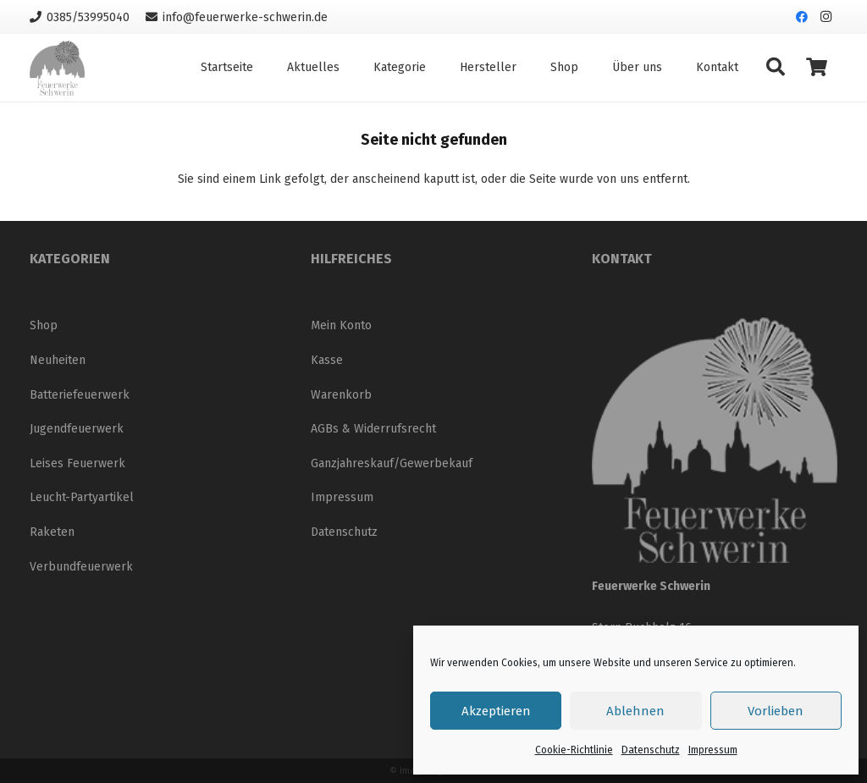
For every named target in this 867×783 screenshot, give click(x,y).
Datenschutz (650, 750)
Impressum (712, 750)
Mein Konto (341, 325)
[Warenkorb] (817, 68)
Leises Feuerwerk (77, 463)
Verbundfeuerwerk (81, 567)
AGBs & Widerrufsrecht (373, 429)
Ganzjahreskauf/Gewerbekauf (391, 463)
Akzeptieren (496, 711)
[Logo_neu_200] (57, 68)
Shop (44, 325)
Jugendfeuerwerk (77, 429)
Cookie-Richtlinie (574, 750)
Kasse (327, 360)
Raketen (52, 532)
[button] (775, 67)
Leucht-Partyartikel (82, 497)
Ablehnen (635, 711)
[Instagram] (825, 17)
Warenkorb (341, 395)
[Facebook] (802, 17)
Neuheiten (58, 360)
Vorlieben (775, 711)
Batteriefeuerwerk (80, 395)
